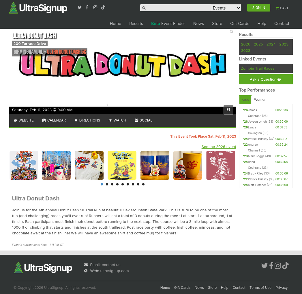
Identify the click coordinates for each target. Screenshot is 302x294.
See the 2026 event (219, 146)
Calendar (54, 120)
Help (261, 23)
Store (217, 23)
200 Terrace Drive (30, 43)
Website (23, 120)
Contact (281, 23)
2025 (258, 44)
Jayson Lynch (257, 121)
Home (115, 23)
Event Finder (168, 23)
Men (245, 100)
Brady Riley (255, 173)
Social (143, 120)
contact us (111, 264)
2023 (283, 44)
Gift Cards (239, 23)
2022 (245, 50)
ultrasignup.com (114, 270)
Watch (117, 120)
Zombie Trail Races (258, 68)
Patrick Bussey (258, 139)
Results (136, 23)
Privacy (282, 287)
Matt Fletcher (257, 185)
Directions (87, 120)
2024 (271, 44)
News (198, 23)
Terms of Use (260, 287)
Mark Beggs (256, 156)
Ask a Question (265, 79)
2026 (245, 44)
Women (260, 99)
